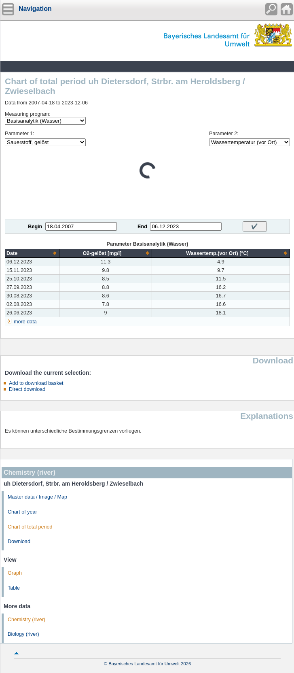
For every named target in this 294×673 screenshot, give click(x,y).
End (142, 226)
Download (19, 541)
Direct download (27, 389)
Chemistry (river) (26, 619)
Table (14, 588)
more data (25, 322)
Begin (35, 226)
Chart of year (22, 512)
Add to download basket (36, 383)
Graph (15, 573)
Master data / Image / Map (37, 497)
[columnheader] (32, 253)
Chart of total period (30, 527)
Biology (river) (23, 634)
